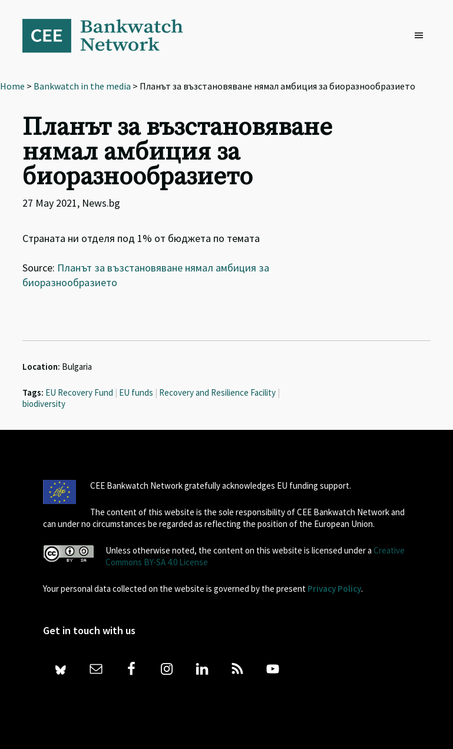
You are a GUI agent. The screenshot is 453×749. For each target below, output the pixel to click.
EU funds (136, 392)
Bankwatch (110, 35)
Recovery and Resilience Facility (217, 392)
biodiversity (43, 403)
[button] (422, 36)
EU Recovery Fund (79, 392)
